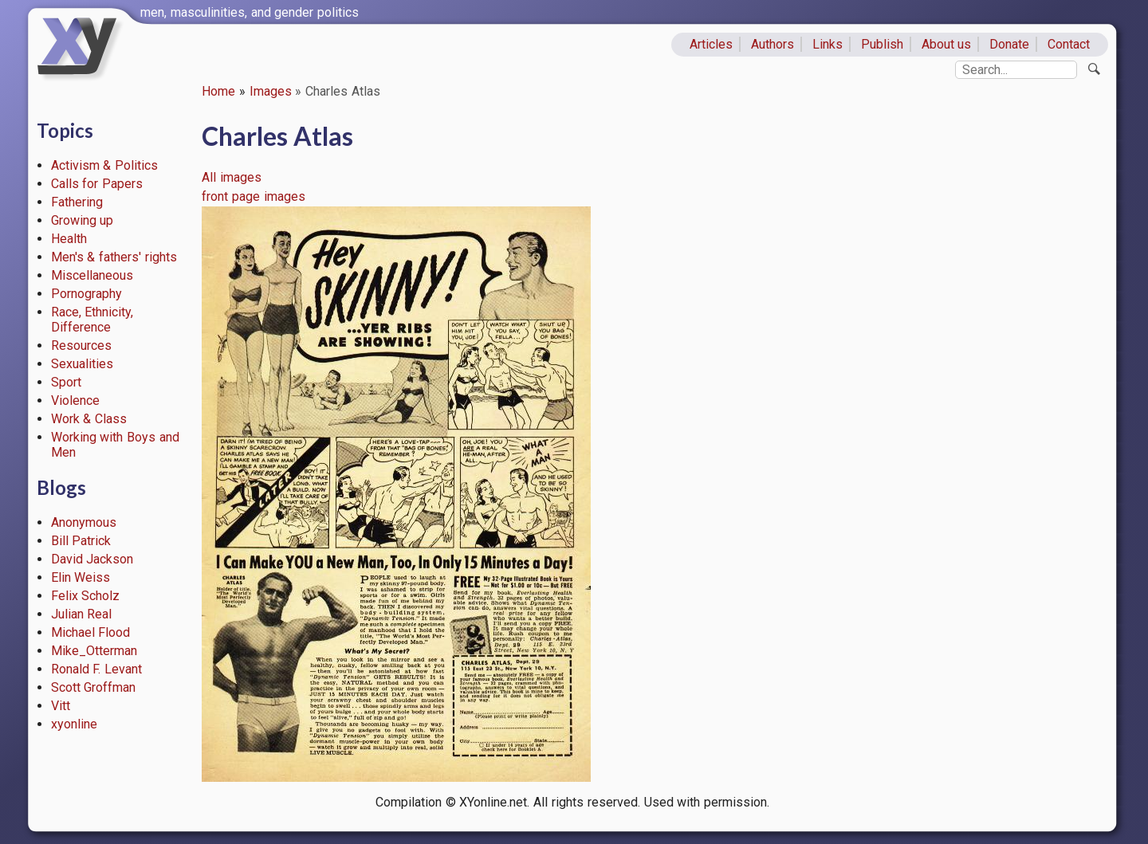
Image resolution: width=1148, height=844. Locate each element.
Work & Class (89, 418)
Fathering (77, 202)
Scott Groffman (93, 687)
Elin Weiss (81, 577)
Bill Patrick (81, 540)
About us (947, 44)
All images (231, 177)
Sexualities (82, 363)
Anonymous (83, 522)
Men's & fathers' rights (114, 257)
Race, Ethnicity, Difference (92, 319)
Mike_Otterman (94, 650)
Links (827, 44)
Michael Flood (91, 632)
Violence (75, 400)
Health (69, 238)
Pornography (86, 293)
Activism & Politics (105, 165)
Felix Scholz (85, 595)
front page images (253, 196)
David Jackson (92, 559)
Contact (1069, 44)
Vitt (60, 705)
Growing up (82, 220)
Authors (772, 44)
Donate (1009, 44)
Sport (66, 382)
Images (271, 91)
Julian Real (81, 614)
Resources (81, 345)
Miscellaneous (92, 275)
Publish (882, 44)
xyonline (74, 724)
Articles (711, 44)
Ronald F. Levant (97, 669)
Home (218, 91)
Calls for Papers (97, 183)
